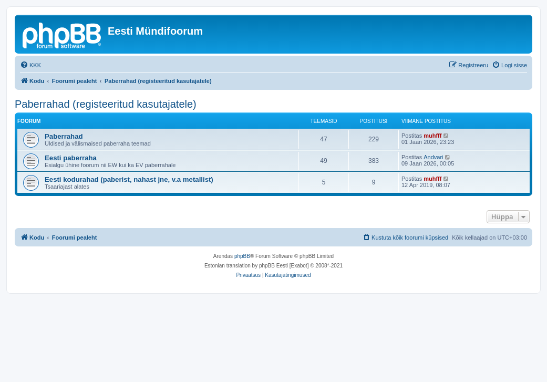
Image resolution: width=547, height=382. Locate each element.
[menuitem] (30, 65)
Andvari (433, 157)
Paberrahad (64, 136)
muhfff (432, 135)
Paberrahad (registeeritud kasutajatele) (106, 104)
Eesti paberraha (71, 158)
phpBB (242, 256)
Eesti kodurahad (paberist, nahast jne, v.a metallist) (129, 179)
